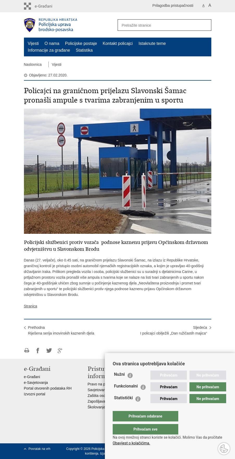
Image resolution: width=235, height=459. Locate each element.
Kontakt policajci (118, 43)
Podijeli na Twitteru (49, 350)
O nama (52, 43)
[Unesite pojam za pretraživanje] (157, 25)
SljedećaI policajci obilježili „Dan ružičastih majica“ (173, 330)
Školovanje (97, 407)
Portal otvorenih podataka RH (48, 388)
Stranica (30, 306)
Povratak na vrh (39, 449)
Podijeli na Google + (60, 350)
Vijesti (33, 43)
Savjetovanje (98, 390)
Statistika (84, 50)
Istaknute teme (152, 43)
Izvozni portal (34, 394)
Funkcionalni (126, 396)
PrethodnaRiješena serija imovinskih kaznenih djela (61, 330)
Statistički (123, 408)
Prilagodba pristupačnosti (173, 5)
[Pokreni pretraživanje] (205, 25)
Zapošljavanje (99, 401)
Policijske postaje (81, 43)
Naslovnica (33, 64)
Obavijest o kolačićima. (131, 443)
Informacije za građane (49, 50)
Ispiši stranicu (26, 350)
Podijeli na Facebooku (38, 350)
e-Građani (32, 377)
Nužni (119, 384)
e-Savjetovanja (36, 382)
